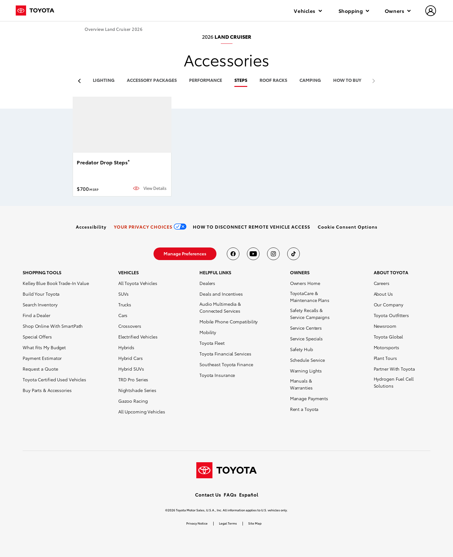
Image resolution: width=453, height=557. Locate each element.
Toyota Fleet (212, 343)
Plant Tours (385, 358)
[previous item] (81, 81)
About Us (383, 294)
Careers (381, 283)
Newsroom (385, 326)
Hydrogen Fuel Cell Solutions (394, 382)
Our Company (388, 304)
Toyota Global (388, 336)
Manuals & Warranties (301, 384)
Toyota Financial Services (225, 353)
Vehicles (308, 10)
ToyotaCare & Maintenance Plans (309, 296)
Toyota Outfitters (391, 315)
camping (310, 80)
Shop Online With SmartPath (53, 326)
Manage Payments (309, 398)
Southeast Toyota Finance (226, 364)
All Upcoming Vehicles (141, 411)
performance (205, 80)
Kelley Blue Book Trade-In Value (56, 283)
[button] (348, 227)
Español (248, 494)
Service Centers (306, 328)
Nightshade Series (137, 390)
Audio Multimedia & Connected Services (220, 307)
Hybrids (126, 347)
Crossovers (129, 326)
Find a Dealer (36, 315)
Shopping (353, 10)
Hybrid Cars (130, 358)
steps (240, 80)
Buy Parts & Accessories (47, 390)
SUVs (123, 294)
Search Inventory (40, 304)
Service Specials (306, 338)
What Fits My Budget (44, 347)
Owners (398, 10)
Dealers (207, 283)
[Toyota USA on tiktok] (293, 253)
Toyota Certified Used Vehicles (54, 379)
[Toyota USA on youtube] (253, 253)
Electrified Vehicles (138, 336)
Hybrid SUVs (131, 369)
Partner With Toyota (394, 369)
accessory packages (152, 80)
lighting (104, 80)
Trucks (124, 304)
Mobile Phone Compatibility (228, 321)
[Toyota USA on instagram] (273, 253)
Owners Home (305, 283)
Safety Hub (301, 349)
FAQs (230, 494)
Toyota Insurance (217, 375)
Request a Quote (40, 369)
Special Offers (37, 336)
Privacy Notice (197, 523)
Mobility (207, 332)
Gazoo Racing (133, 401)
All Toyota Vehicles (137, 283)
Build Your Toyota (41, 294)
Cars (123, 315)
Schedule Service (307, 360)
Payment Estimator (42, 358)
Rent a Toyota (304, 409)
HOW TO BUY (347, 80)
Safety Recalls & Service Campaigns (310, 313)
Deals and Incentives (221, 294)
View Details (154, 188)
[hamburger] (431, 11)
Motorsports (386, 347)
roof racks (273, 80)
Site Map (254, 523)
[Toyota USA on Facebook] (233, 253)
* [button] (129, 161)
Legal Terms (228, 523)
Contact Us (208, 494)
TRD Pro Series (133, 379)
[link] (91, 227)
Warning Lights (306, 370)
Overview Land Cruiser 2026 (114, 29)
